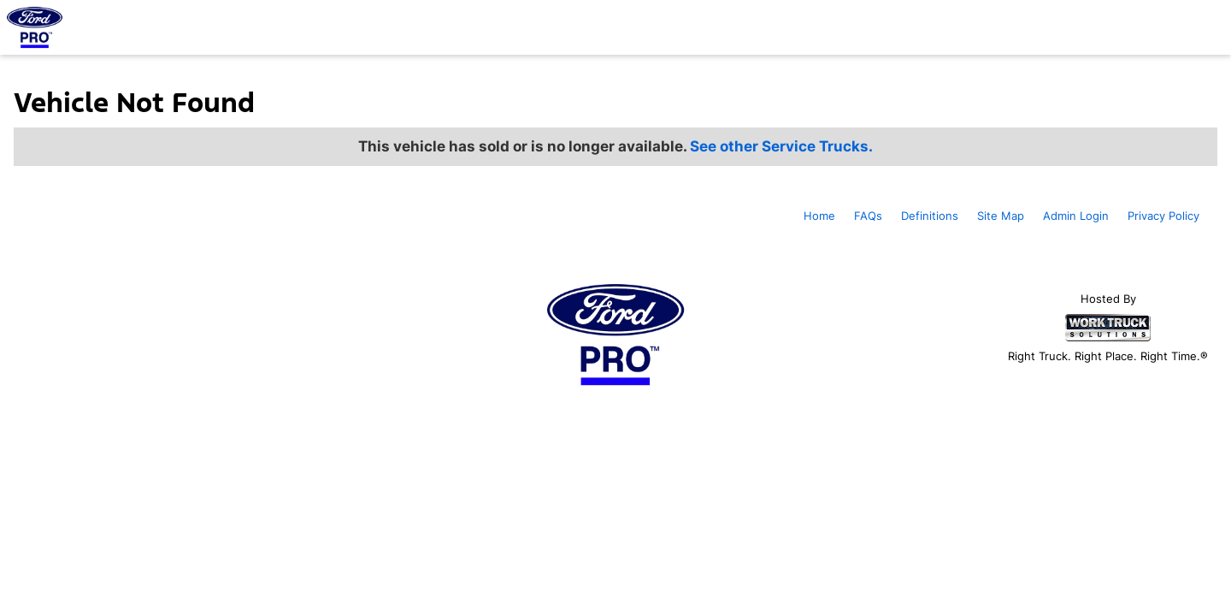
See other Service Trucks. (781, 146)
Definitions (929, 215)
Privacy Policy (1163, 215)
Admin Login (1076, 215)
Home (819, 215)
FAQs (868, 215)
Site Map (1000, 215)
